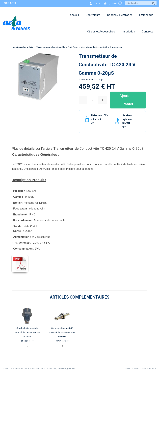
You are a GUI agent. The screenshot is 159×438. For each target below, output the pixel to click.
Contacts (147, 31)
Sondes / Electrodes (119, 15)
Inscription (128, 31)
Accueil (74, 15)
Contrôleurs (93, 15)
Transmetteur (116, 47)
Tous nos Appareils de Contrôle (50, 47)
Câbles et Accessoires (101, 31)
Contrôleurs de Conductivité (94, 47)
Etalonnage (146, 15)
